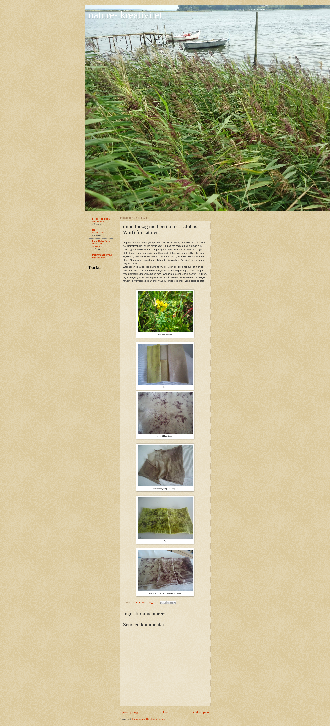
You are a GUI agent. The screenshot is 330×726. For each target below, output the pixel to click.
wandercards (98, 221)
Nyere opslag (129, 712)
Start (165, 712)
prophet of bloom (101, 219)
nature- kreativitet (125, 14)
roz (93, 229)
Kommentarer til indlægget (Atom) (148, 719)
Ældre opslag (201, 712)
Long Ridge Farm (101, 241)
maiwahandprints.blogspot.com (102, 256)
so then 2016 (98, 232)
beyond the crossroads (97, 245)
